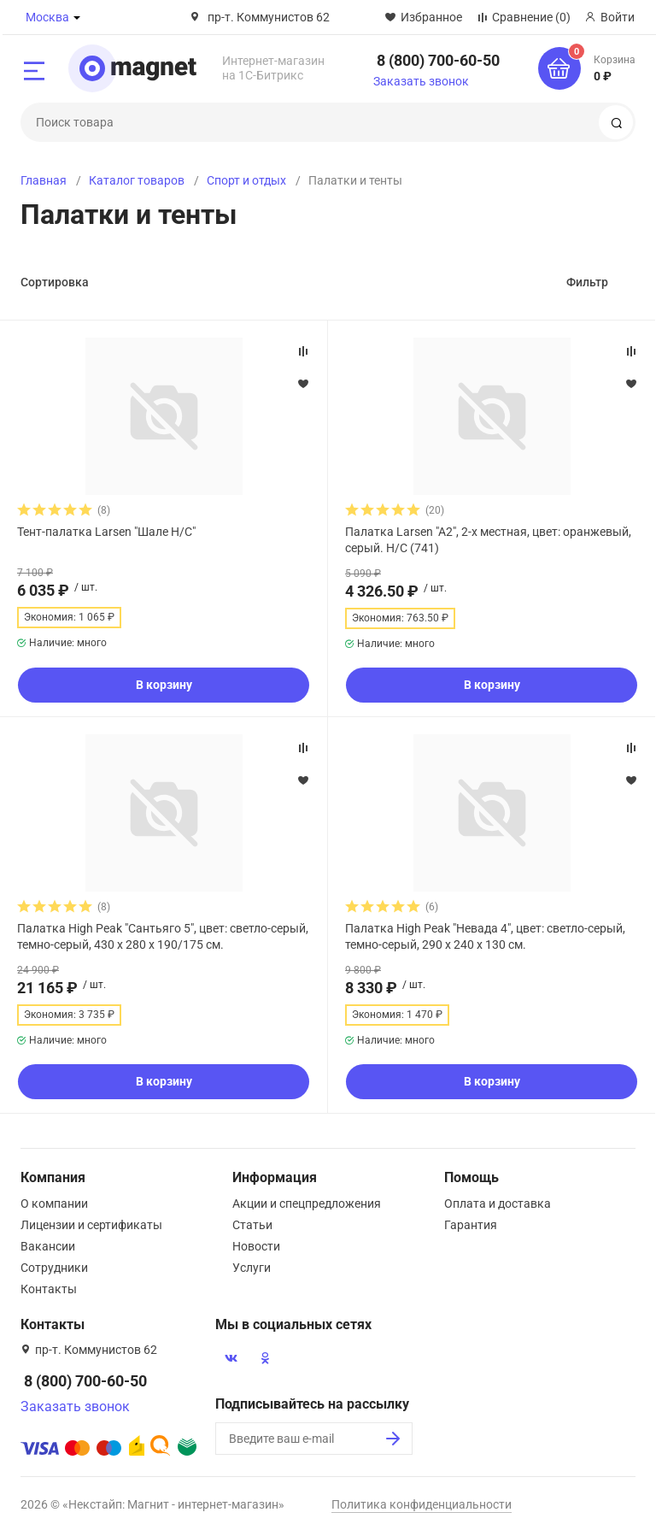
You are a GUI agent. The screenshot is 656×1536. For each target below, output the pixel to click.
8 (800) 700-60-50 (438, 60)
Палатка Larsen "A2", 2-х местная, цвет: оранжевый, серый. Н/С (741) (488, 539)
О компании (54, 1203)
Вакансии (47, 1246)
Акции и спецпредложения (306, 1203)
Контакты (48, 1289)
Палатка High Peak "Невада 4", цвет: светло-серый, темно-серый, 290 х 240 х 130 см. (485, 935)
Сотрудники (54, 1267)
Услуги (251, 1267)
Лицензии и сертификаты (91, 1225)
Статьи (252, 1225)
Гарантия (470, 1225)
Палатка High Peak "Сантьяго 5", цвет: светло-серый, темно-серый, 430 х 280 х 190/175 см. (162, 935)
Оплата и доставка (497, 1203)
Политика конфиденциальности (421, 1504)
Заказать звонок (421, 81)
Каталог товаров (136, 180)
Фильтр (587, 282)
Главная (43, 180)
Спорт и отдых (246, 180)
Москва (47, 17)
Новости (256, 1246)
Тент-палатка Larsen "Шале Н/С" (106, 531)
